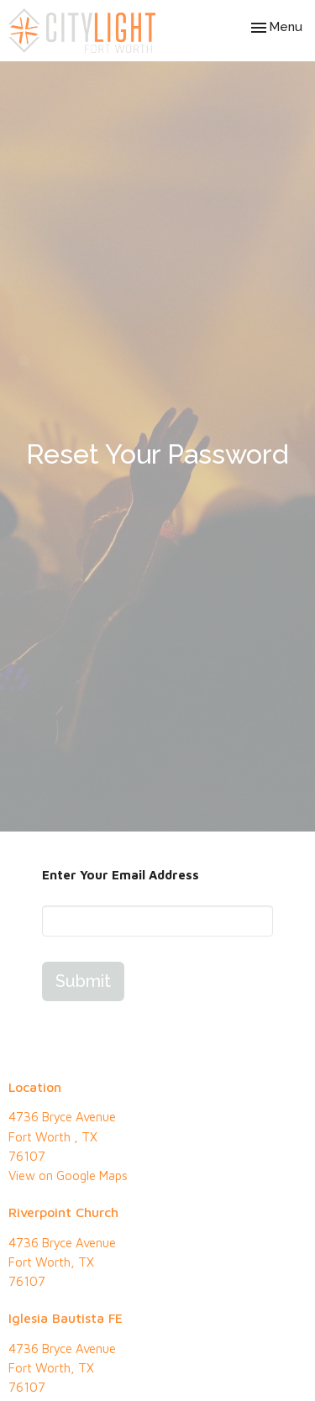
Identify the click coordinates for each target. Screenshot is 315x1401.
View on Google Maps (68, 1175)
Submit (83, 981)
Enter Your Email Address (120, 875)
